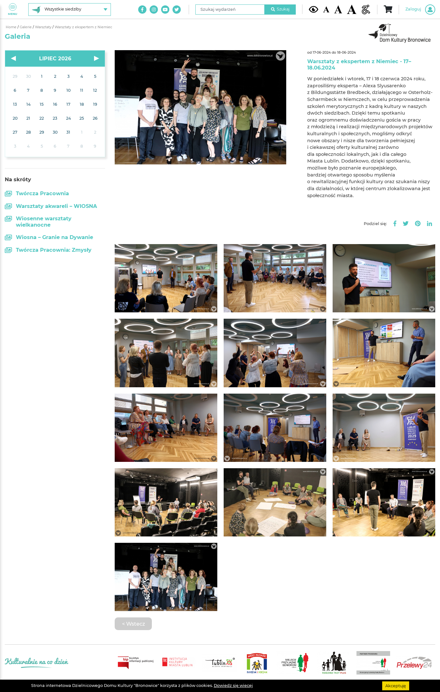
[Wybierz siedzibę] (69, 9)
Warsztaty (43, 27)
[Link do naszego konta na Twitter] (177, 9)
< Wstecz (133, 624)
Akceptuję (395, 685)
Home (11, 27)
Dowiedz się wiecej (233, 685)
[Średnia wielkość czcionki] (338, 9)
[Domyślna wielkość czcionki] (326, 9)
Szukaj (280, 9)
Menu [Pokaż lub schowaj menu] (12, 9)
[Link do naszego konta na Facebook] (142, 9)
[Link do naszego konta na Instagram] (154, 9)
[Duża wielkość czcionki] (351, 9)
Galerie (26, 27)
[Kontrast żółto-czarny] (313, 9)
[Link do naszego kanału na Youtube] (165, 9)
